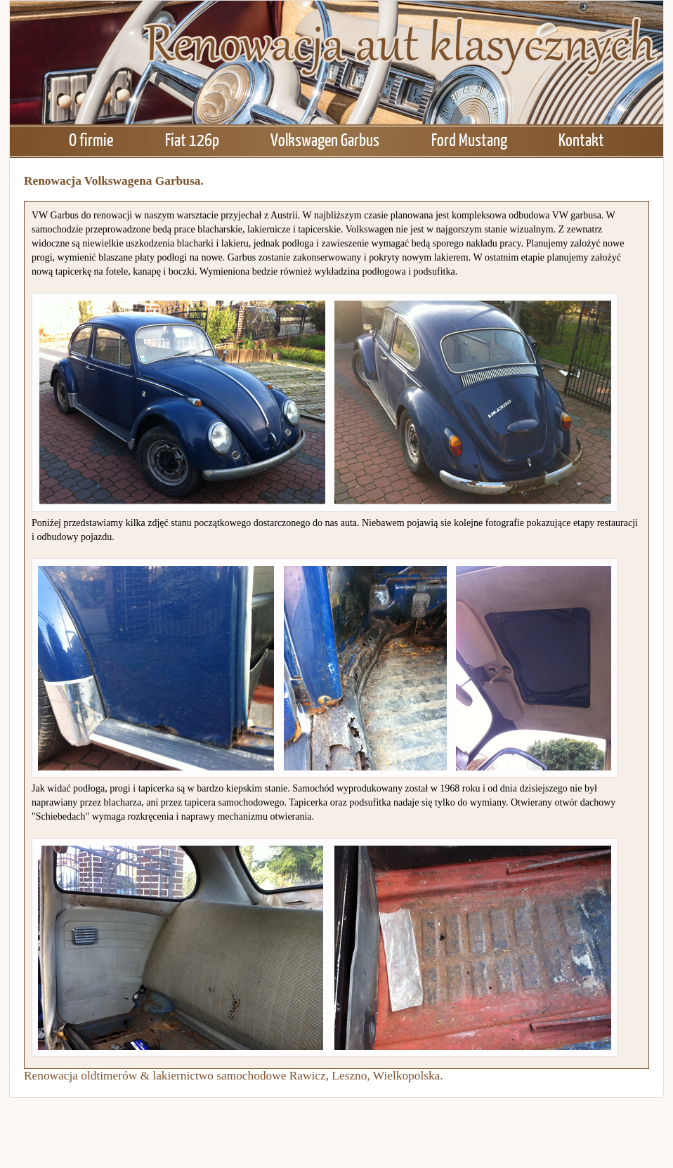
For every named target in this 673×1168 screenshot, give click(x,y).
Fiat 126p (192, 139)
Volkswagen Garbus (324, 139)
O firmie (91, 139)
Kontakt (581, 139)
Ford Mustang (469, 139)
